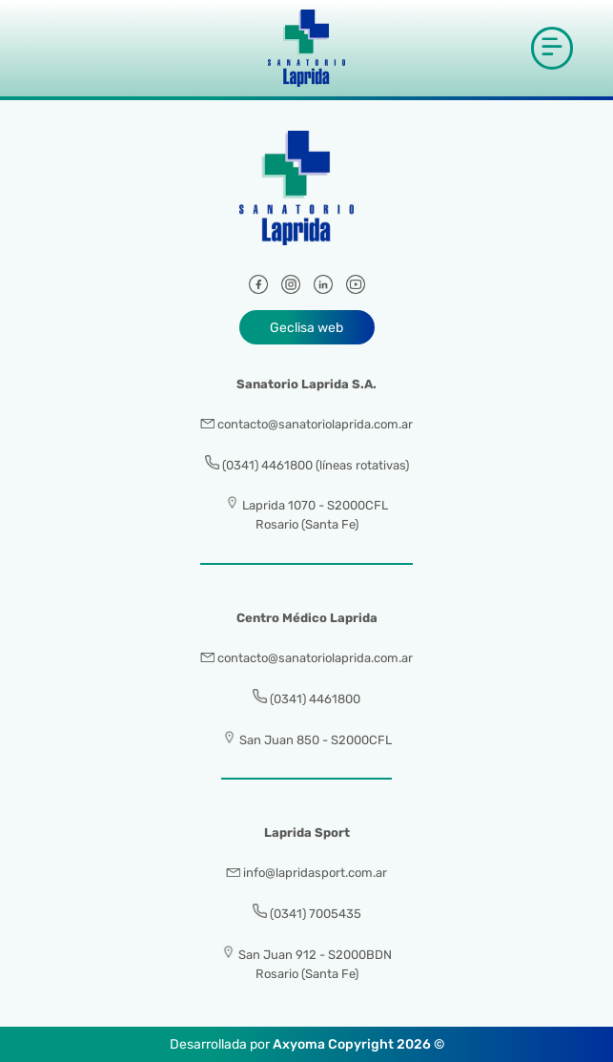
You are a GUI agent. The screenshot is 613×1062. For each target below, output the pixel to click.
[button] (551, 47)
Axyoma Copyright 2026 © (358, 1044)
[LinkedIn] (323, 288)
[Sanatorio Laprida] (307, 199)
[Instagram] (290, 288)
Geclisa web (306, 328)
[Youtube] (355, 288)
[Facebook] (258, 288)
